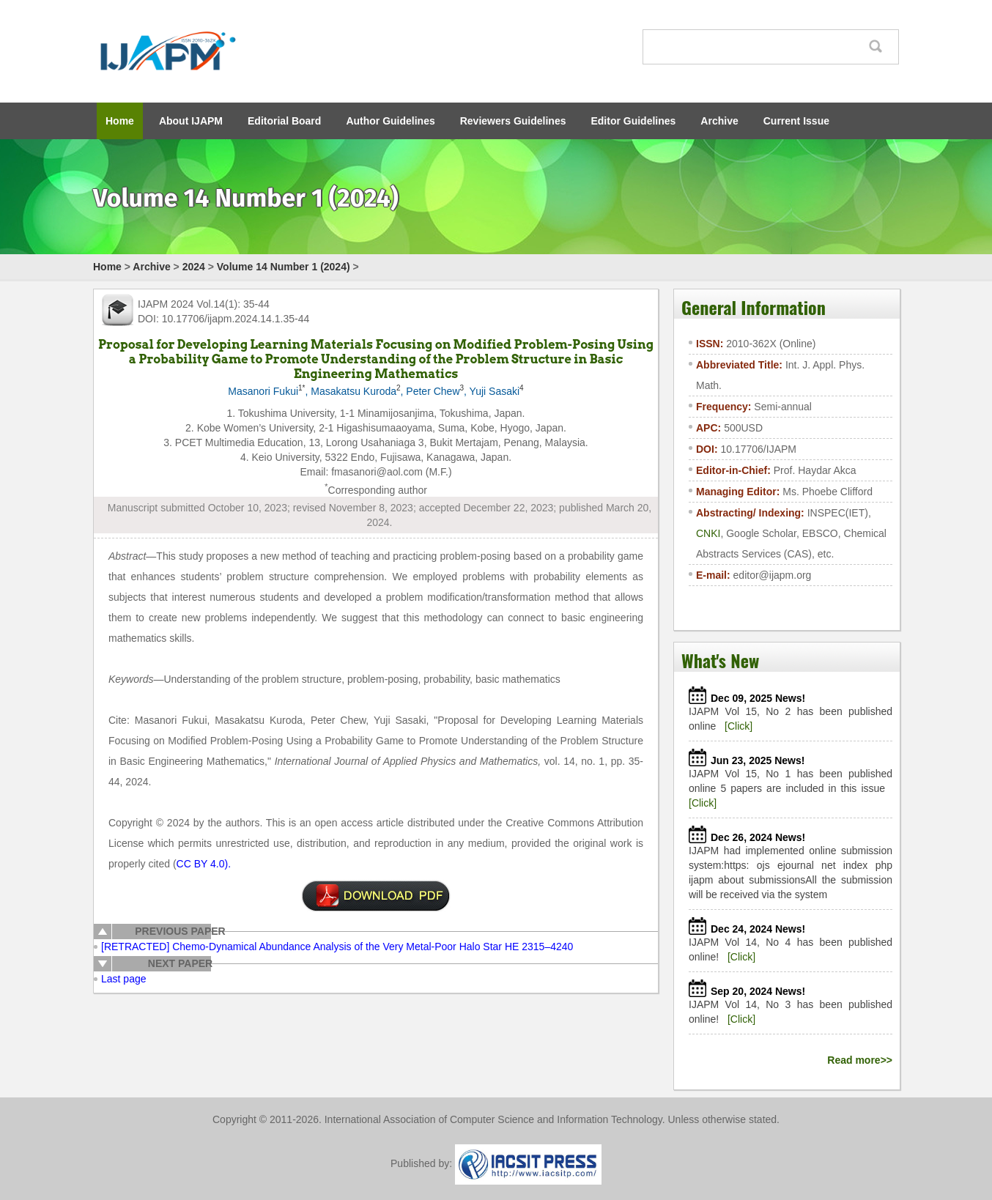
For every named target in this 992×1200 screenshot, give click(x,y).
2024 (193, 267)
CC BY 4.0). (204, 864)
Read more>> (859, 1060)
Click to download (376, 896)
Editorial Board (284, 121)
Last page (124, 979)
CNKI (708, 533)
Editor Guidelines (633, 121)
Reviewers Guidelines (513, 121)
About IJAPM (191, 121)
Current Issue (796, 121)
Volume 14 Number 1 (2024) (283, 267)
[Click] (738, 726)
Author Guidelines (390, 121)
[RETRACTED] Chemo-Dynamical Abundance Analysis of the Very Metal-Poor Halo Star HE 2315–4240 (337, 946)
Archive (719, 121)
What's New (720, 660)
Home (120, 121)
